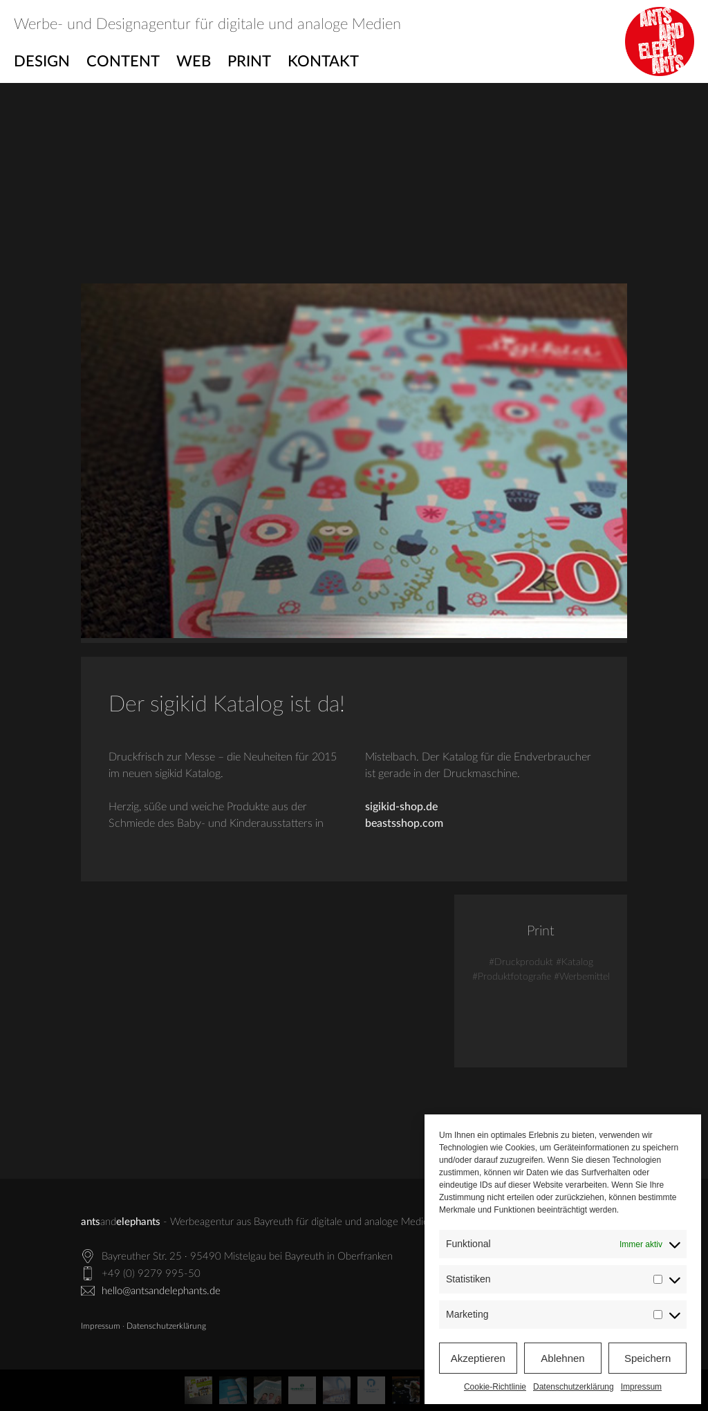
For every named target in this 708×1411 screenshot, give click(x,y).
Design (42, 61)
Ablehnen (562, 1358)
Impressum (641, 1387)
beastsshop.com (404, 823)
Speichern (647, 1358)
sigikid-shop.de (401, 806)
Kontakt (323, 61)
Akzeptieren (478, 1358)
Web (193, 61)
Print (249, 61)
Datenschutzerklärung (573, 1387)
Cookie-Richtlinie (495, 1387)
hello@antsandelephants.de (161, 1291)
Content (123, 61)
